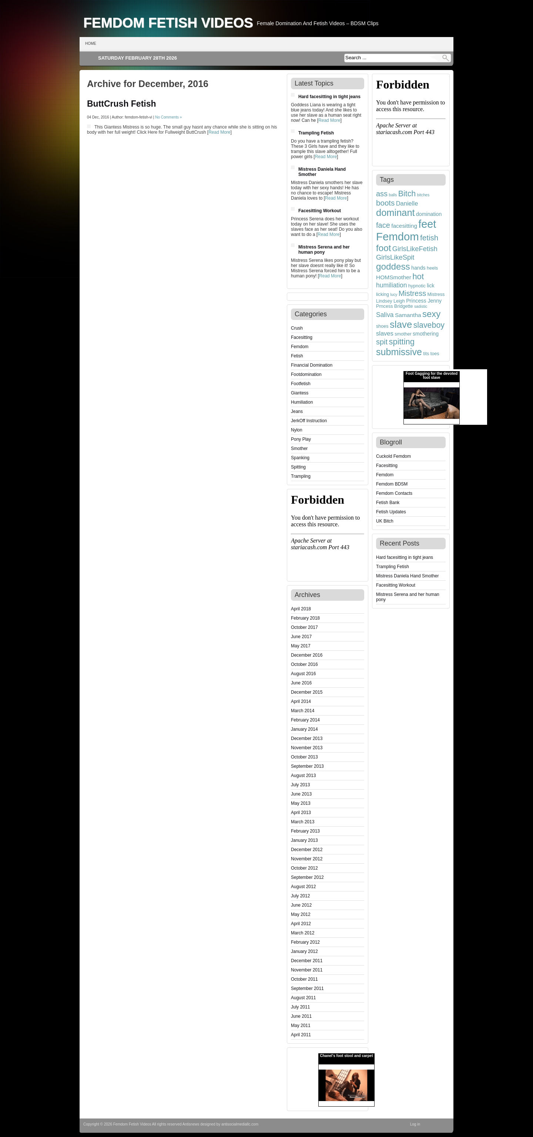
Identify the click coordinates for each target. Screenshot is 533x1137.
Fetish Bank (387, 502)
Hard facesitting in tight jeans (329, 96)
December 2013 (306, 738)
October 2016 (304, 664)
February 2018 (305, 618)
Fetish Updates (391, 511)
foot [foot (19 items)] (383, 248)
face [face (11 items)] (383, 225)
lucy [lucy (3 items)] (393, 294)
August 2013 (303, 775)
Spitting (298, 467)
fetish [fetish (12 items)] (429, 237)
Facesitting (301, 337)
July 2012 (300, 895)
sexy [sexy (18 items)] (431, 314)
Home (90, 43)
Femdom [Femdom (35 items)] (397, 236)
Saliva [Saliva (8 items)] (385, 315)
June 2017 (301, 636)
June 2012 (301, 905)
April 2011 (301, 1034)
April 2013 (301, 812)
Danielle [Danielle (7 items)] (407, 203)
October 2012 (304, 868)
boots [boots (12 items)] (385, 203)
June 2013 (301, 794)
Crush (297, 328)
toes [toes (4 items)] (434, 353)
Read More (219, 132)
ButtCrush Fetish (121, 104)
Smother (299, 448)
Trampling (301, 476)
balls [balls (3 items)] (393, 195)
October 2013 (304, 757)
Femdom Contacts (394, 493)
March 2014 (302, 710)
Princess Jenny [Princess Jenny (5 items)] (424, 301)
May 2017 (301, 645)
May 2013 (301, 803)
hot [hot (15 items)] (418, 276)
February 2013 (305, 831)
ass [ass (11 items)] (382, 194)
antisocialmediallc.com (239, 1124)
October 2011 (304, 979)
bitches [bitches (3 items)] (423, 195)
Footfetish (301, 383)
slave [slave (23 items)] (401, 324)
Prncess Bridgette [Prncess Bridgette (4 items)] (394, 306)
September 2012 (307, 877)
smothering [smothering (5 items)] (426, 334)
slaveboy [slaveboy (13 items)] (429, 325)
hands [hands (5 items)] (418, 268)
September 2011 (307, 988)
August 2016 (303, 673)
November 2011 (306, 970)
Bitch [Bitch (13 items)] (407, 193)
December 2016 (306, 655)
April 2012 (301, 923)
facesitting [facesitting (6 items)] (404, 226)
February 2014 (305, 720)
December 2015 (306, 692)
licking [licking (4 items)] (382, 294)
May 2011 (301, 1025)
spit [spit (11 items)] (382, 342)
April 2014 (301, 701)
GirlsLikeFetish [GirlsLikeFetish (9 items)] (415, 249)
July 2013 (300, 784)
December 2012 (306, 849)
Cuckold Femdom (393, 456)
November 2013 (306, 747)
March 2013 (302, 821)
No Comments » (168, 117)
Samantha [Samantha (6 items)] (408, 315)
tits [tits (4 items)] (426, 353)
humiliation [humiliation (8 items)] (391, 285)
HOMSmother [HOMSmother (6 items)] (393, 277)
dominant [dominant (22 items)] (395, 212)
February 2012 (305, 942)
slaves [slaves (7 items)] (384, 333)
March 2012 (302, 933)
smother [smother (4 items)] (403, 334)
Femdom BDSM (392, 484)
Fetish (297, 356)
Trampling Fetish (316, 133)
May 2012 (301, 914)
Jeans (297, 411)
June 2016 (301, 683)
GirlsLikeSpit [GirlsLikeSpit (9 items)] (395, 257)
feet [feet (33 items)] (427, 224)
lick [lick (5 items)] (430, 286)
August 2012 (303, 886)
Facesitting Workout (319, 210)
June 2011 (301, 1016)
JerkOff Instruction (309, 420)
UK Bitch (384, 521)
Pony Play (301, 439)
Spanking (300, 457)
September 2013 (307, 766)
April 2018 (301, 608)
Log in (415, 1124)
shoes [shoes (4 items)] (382, 326)
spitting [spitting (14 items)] (402, 341)
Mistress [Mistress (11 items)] (412, 293)
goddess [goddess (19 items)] (393, 266)
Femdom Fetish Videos (168, 22)
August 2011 (303, 997)
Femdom (299, 346)
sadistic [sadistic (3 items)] (421, 306)
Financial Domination (311, 365)
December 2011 (306, 960)
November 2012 (306, 858)
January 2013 (304, 840)
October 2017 (304, 627)
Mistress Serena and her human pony (324, 249)
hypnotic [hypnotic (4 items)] (417, 286)
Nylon (296, 430)
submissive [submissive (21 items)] (399, 352)
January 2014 (304, 729)
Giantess (299, 393)
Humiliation (302, 402)
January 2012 (304, 951)
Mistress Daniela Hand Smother (407, 575)
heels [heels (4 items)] (432, 268)
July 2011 (300, 1007)
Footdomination (306, 374)
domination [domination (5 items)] (429, 214)
